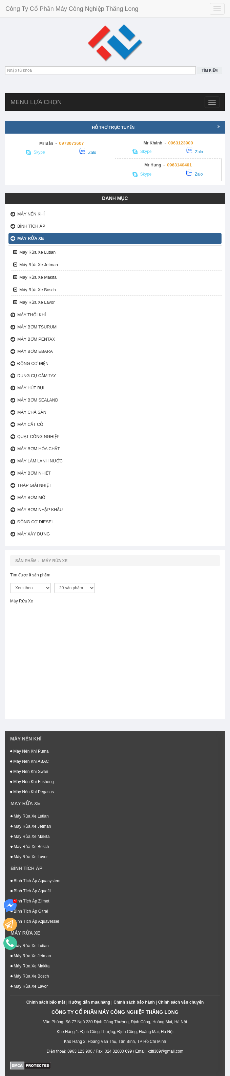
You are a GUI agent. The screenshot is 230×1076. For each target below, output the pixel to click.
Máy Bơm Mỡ (31, 497)
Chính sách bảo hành (134, 1002)
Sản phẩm (26, 560)
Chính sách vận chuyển (181, 1002)
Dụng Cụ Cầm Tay (36, 375)
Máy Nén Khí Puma (29, 751)
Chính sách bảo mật (45, 1002)
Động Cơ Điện (32, 363)
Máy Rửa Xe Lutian (37, 252)
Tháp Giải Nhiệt (34, 485)
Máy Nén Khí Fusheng (32, 781)
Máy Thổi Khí (31, 315)
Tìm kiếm (209, 70)
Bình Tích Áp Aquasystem (35, 880)
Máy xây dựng (33, 534)
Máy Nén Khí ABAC (29, 761)
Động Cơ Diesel (35, 522)
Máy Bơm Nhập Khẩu (40, 509)
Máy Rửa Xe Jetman (38, 264)
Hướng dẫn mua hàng (89, 1002)
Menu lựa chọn (36, 102)
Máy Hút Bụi (30, 388)
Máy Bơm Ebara (35, 351)
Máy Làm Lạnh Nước (40, 461)
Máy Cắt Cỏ (30, 424)
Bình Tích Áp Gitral (29, 911)
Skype (35, 153)
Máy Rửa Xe (30, 238)
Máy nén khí (31, 214)
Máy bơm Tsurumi (37, 327)
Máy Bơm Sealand (37, 400)
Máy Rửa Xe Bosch (37, 290)
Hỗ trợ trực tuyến (156, 127)
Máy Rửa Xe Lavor (37, 302)
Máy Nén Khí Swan (29, 771)
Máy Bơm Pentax (36, 339)
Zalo (87, 151)
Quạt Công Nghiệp (38, 436)
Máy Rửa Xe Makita (38, 277)
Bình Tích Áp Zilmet (30, 901)
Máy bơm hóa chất (38, 449)
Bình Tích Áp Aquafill (31, 891)
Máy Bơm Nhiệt (34, 473)
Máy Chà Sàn (31, 412)
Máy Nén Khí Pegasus (32, 791)
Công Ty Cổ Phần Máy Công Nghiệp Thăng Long (72, 8)
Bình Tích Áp (31, 226)
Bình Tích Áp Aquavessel (35, 921)
